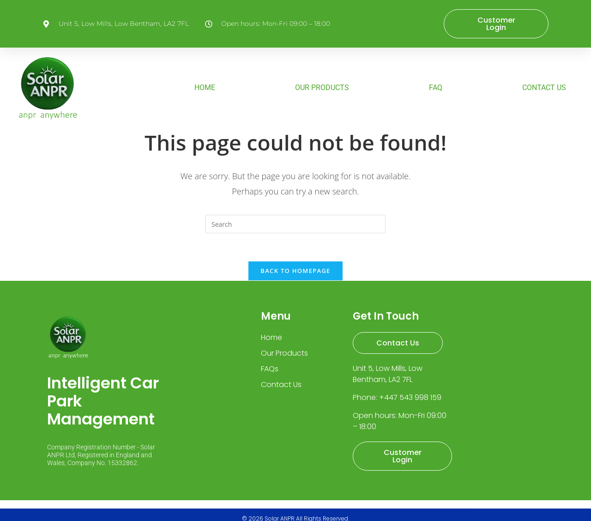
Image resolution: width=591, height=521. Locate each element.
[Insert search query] (295, 224)
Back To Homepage (295, 271)
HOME (204, 88)
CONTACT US (544, 88)
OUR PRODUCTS (322, 88)
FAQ (435, 88)
